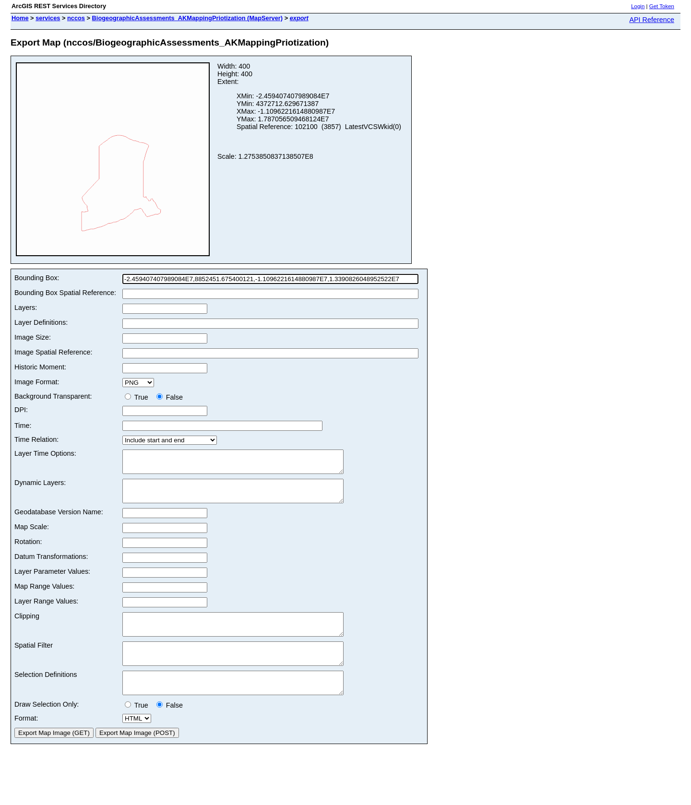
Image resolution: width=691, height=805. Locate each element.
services (48, 18)
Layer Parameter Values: (52, 580)
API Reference (651, 20)
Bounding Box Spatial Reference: (65, 292)
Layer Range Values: (46, 610)
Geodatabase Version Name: (58, 520)
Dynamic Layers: (40, 487)
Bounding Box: (37, 278)
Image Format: (37, 382)
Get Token (661, 6)
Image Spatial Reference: (53, 352)
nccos (76, 18)
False (169, 397)
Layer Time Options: (45, 453)
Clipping (26, 624)
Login (637, 6)
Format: (26, 740)
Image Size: (32, 337)
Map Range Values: (44, 595)
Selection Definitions (45, 692)
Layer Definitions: (41, 322)
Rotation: (28, 550)
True (138, 397)
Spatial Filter (33, 658)
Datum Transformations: (51, 565)
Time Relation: (36, 439)
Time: (22, 425)
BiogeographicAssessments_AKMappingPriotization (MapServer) (187, 18)
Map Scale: (31, 535)
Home (20, 18)
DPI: (21, 410)
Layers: (25, 307)
